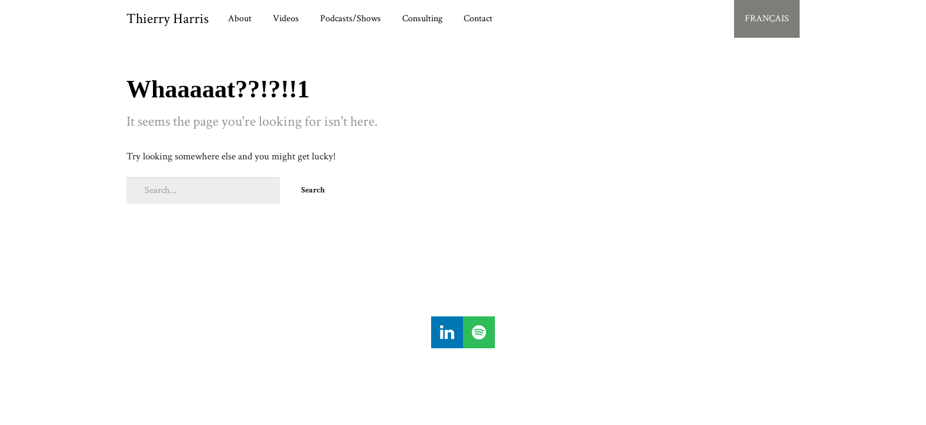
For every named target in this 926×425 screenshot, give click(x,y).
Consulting (422, 18)
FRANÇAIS (767, 18)
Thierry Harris (167, 18)
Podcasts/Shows (350, 18)
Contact (478, 18)
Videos (286, 18)
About (240, 18)
